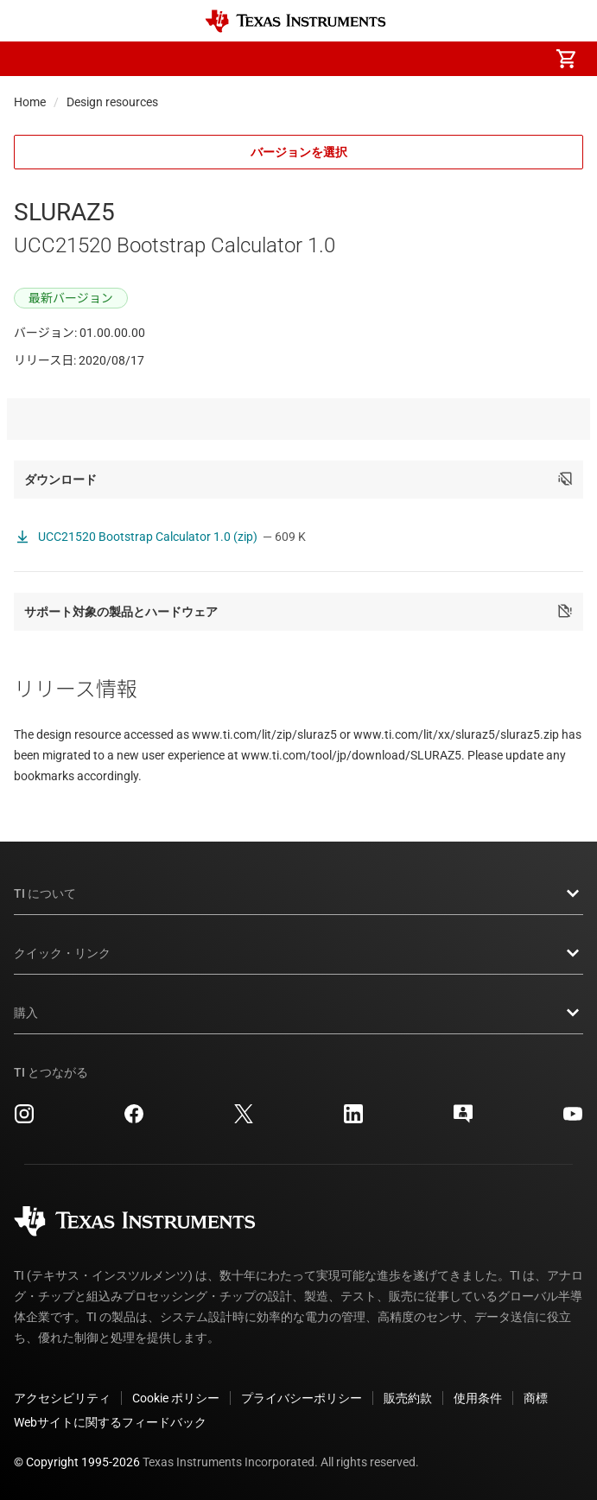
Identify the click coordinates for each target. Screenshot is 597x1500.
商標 (536, 1398)
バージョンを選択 (299, 152)
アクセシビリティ (62, 1398)
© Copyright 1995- (77, 1462)
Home (30, 102)
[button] (31, 58)
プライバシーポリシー (301, 1398)
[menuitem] (421, 58)
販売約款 (408, 1398)
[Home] (295, 21)
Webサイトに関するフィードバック (110, 1422)
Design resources (112, 102)
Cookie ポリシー (175, 1398)
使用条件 (478, 1398)
